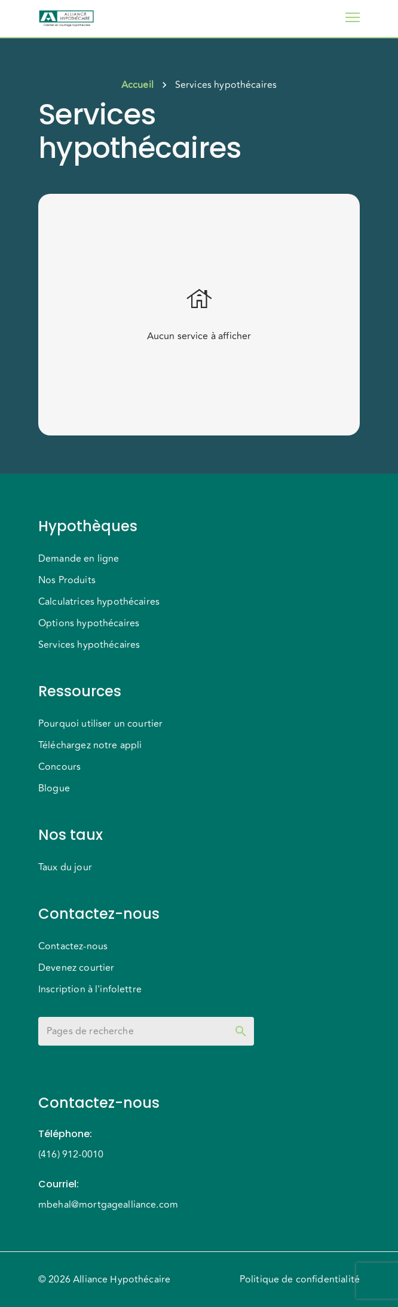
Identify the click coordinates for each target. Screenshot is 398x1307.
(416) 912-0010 (70, 1154)
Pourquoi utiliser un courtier (100, 724)
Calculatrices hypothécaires (99, 602)
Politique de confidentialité (300, 1279)
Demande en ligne (78, 559)
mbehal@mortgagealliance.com (108, 1205)
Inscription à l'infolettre (90, 989)
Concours (59, 767)
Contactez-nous (73, 946)
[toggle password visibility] (241, 1031)
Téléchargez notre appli (90, 745)
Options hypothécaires (88, 623)
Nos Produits (67, 580)
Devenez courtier (76, 968)
